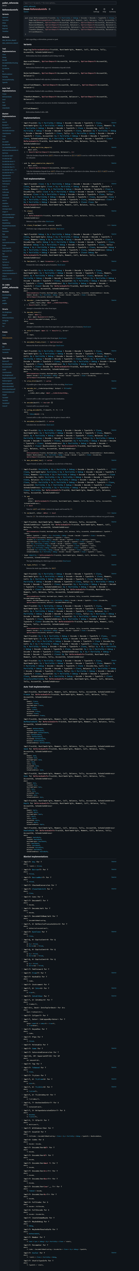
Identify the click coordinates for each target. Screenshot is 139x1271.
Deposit (55, 22)
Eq (58, 18)
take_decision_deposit (41, 147)
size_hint (31, 381)
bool (31, 506)
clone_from (32, 225)
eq (28, 496)
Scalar (35, 1253)
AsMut (42, 1023)
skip (29, 331)
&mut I (38, 315)
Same (34, 1048)
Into (37, 988)
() (72, 152)
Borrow (35, 869)
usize (59, 342)
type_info (31, 565)
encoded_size (33, 421)
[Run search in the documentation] (70, 3)
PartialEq (66, 18)
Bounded (31, 1115)
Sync (26, 776)
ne (28, 513)
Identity (33, 555)
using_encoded (33, 410)
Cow (45, 1186)
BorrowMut (37, 877)
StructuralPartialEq (34, 679)
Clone (111, 18)
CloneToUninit (39, 889)
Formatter (49, 261)
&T (46, 1147)
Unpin (26, 803)
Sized (67, 388)
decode (30, 300)
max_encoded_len (34, 460)
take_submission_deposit (42, 163)
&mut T (47, 1163)
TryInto (39, 1087)
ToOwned (36, 1067)
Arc (45, 1171)
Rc (45, 1194)
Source (26, 12)
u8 (48, 403)
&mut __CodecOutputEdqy (57, 393)
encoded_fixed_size (35, 342)
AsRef (34, 1023)
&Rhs (45, 513)
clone (29, 211)
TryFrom (39, 1079)
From (34, 973)
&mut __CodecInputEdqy (57, 303)
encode (30, 403)
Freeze (27, 694)
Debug (75, 18)
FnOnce (32, 414)
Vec (44, 403)
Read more (50, 221)
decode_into (32, 312)
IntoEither (37, 996)
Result (32, 152)
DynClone (36, 932)
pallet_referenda (30, 6)
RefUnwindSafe (30, 722)
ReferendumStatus (44, 20)
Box (45, 1179)
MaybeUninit (43, 317)
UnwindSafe (29, 830)
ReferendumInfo (31, 141)
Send (26, 749)
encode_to (31, 388)
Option (48, 22)
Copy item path (49, 9)
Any (33, 862)
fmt (28, 261)
